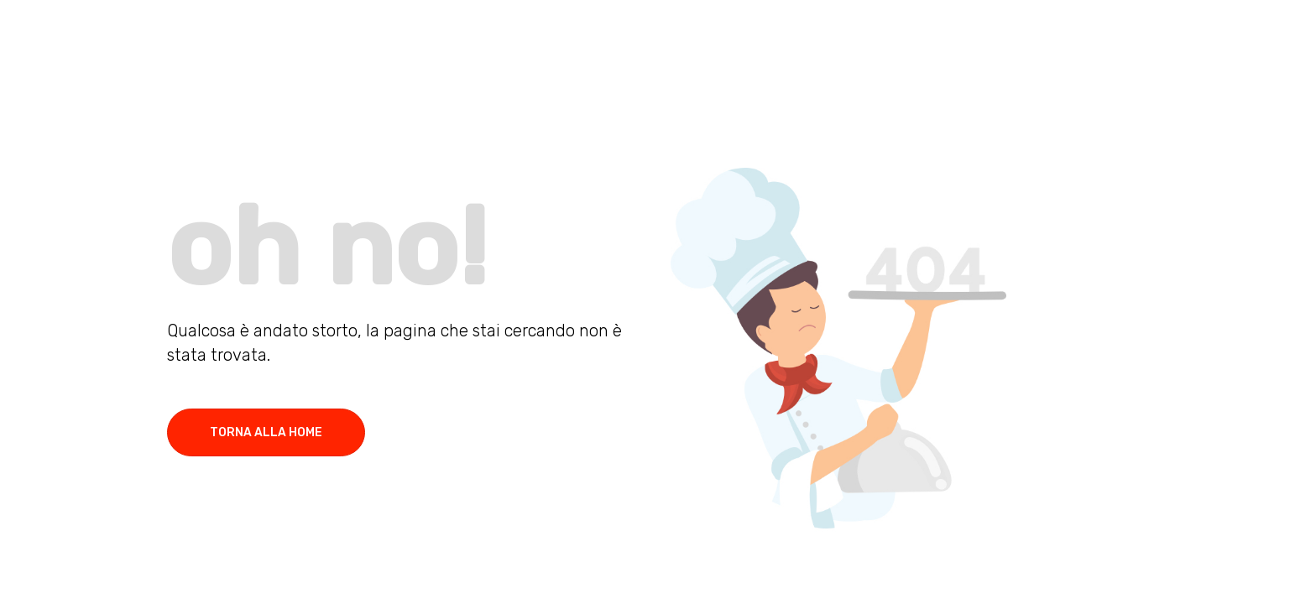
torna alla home (266, 432)
